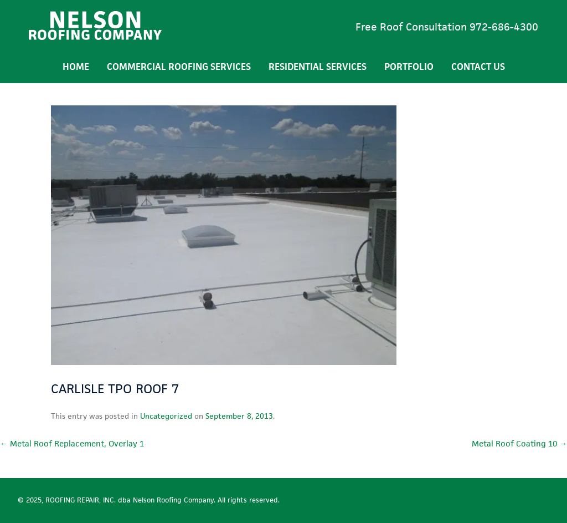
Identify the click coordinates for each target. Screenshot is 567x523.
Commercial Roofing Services (179, 66)
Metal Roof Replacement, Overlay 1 (72, 443)
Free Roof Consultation (446, 27)
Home (76, 66)
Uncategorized (166, 416)
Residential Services (318, 66)
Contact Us (478, 66)
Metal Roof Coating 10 (519, 443)
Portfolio (409, 66)
